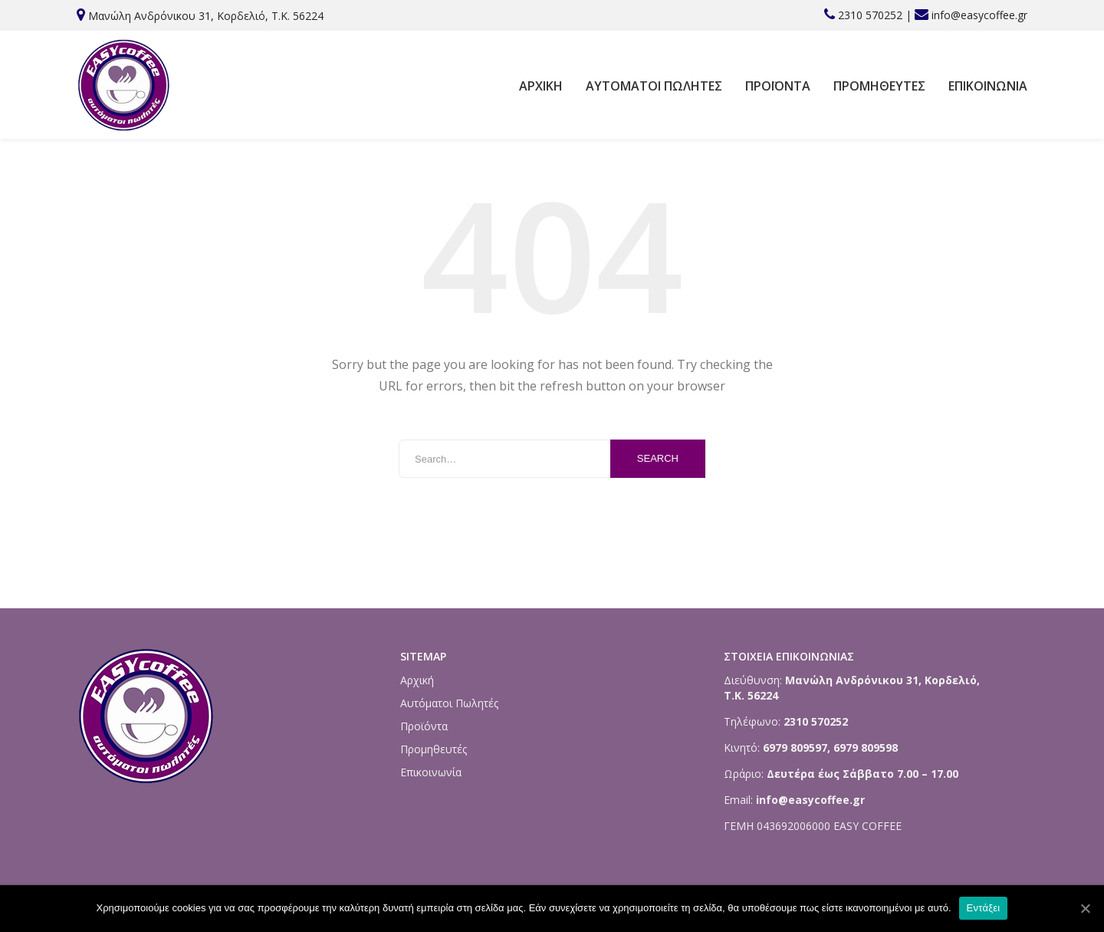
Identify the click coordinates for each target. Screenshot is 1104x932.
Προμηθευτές (879, 85)
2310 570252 (870, 15)
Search (657, 458)
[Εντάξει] (1084, 908)
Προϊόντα (777, 85)
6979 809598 (865, 747)
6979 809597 (793, 747)
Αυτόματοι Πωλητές (654, 85)
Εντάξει (984, 908)
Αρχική (541, 85)
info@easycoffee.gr (979, 15)
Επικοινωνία (987, 85)
